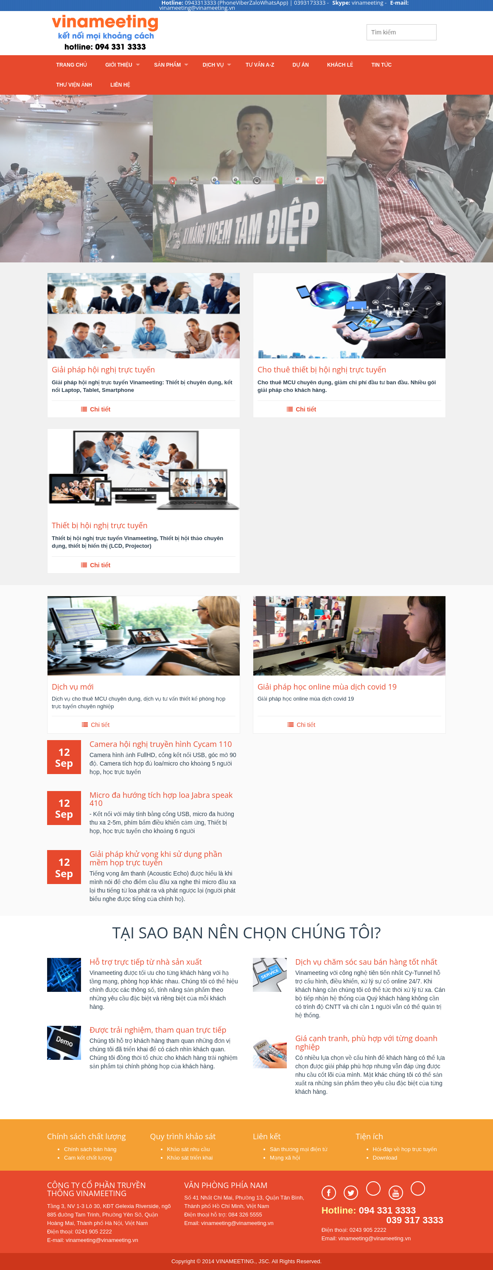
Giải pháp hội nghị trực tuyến (103, 370)
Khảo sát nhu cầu (188, 1149)
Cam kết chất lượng (88, 1158)
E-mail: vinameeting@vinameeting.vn (92, 1240)
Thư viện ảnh (74, 85)
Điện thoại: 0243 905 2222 (79, 1231)
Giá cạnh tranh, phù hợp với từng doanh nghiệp (366, 1042)
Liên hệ (120, 85)
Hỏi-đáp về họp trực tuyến (405, 1149)
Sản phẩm (167, 65)
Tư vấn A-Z (260, 65)
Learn (153, 33)
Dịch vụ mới (73, 686)
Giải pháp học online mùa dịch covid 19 (327, 686)
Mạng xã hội (285, 1158)
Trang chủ (71, 65)
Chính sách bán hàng (90, 1149)
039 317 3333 (414, 1220)
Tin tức (382, 65)
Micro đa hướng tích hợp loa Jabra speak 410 (161, 799)
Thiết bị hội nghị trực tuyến (100, 525)
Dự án (301, 65)
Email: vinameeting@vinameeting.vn (228, 1223)
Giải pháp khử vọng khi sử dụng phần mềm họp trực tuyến (156, 858)
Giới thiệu (118, 65)
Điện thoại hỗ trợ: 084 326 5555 (223, 1214)
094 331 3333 (387, 1210)
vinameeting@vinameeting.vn (197, 7)
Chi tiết (95, 409)
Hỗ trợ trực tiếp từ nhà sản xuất (146, 962)
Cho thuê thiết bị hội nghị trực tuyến (322, 370)
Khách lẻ (340, 65)
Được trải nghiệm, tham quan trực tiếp (158, 1030)
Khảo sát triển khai (190, 1158)
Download (385, 1158)
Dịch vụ (213, 65)
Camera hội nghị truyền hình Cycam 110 (161, 744)
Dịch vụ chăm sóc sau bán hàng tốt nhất (366, 962)
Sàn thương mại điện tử (298, 1149)
